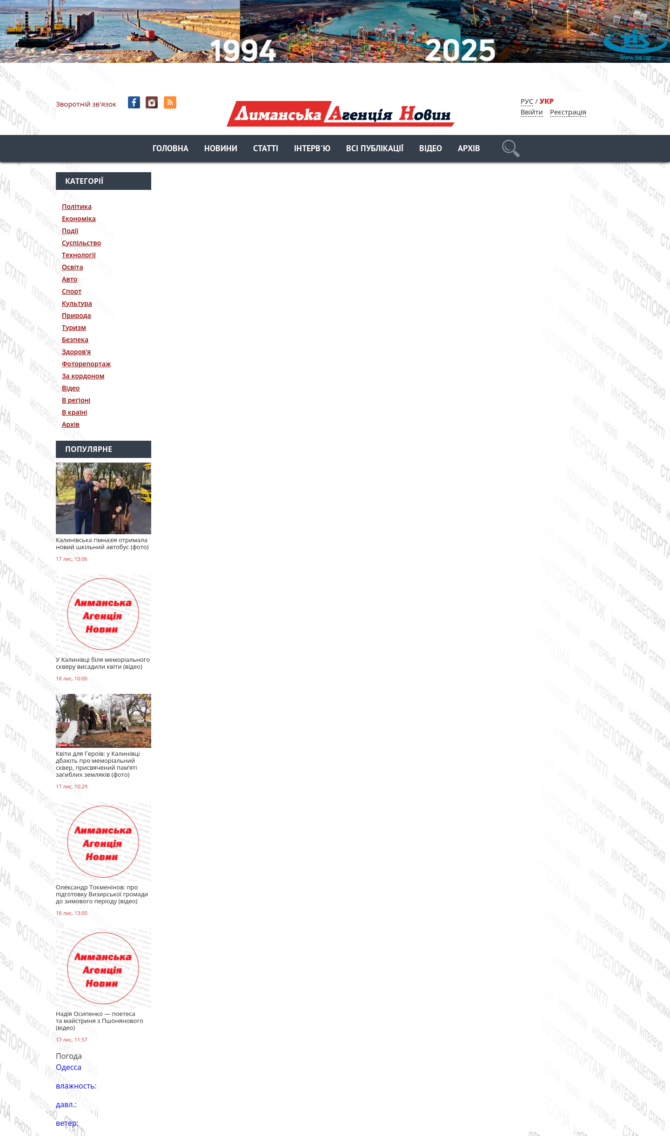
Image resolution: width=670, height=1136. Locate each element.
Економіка (79, 218)
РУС (527, 101)
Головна (170, 149)
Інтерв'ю (312, 149)
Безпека (75, 339)
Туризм (74, 327)
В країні (74, 412)
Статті (265, 149)
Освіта (72, 266)
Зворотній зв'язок (86, 103)
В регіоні (76, 400)
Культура (77, 303)
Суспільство (81, 242)
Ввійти (532, 111)
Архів (469, 149)
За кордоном (83, 375)
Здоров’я (76, 351)
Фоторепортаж (86, 363)
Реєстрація (568, 111)
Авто (69, 279)
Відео (430, 149)
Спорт (71, 291)
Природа (76, 315)
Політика (77, 206)
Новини (220, 149)
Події (70, 230)
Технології (79, 254)
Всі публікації (374, 149)
